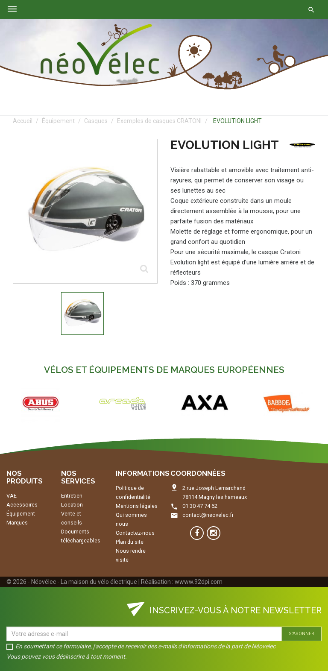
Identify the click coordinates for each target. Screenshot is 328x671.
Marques (17, 522)
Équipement (20, 513)
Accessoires (22, 504)
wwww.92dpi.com (199, 581)
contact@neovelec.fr (208, 515)
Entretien (71, 495)
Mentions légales (137, 506)
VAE (11, 495)
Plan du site (130, 542)
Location (72, 504)
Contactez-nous (135, 533)
